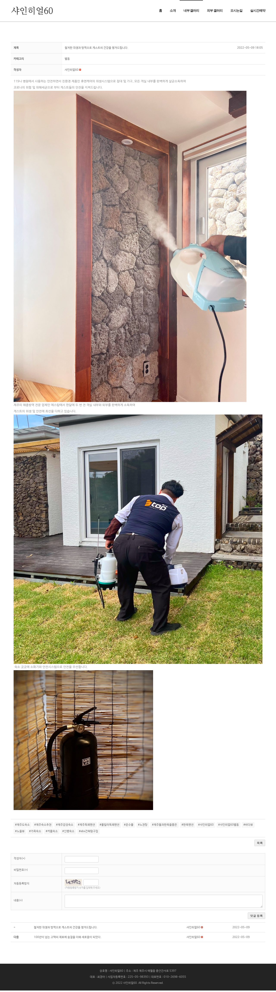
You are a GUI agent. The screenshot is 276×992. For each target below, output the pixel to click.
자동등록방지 (21, 885)
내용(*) (18, 902)
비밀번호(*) (21, 871)
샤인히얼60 (130, 984)
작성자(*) (19, 860)
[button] (71, 71)
